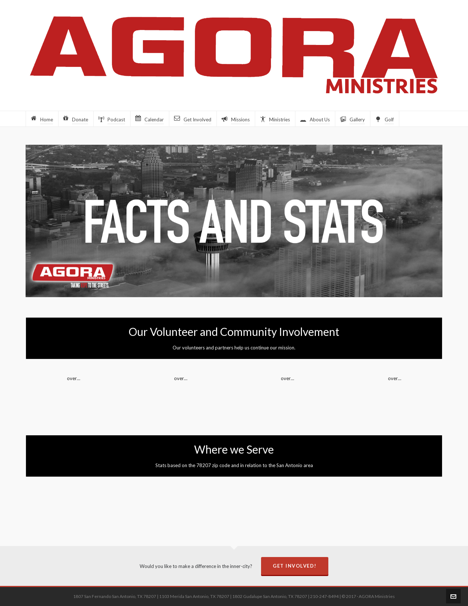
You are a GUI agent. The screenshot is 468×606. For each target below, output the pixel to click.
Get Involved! (295, 566)
